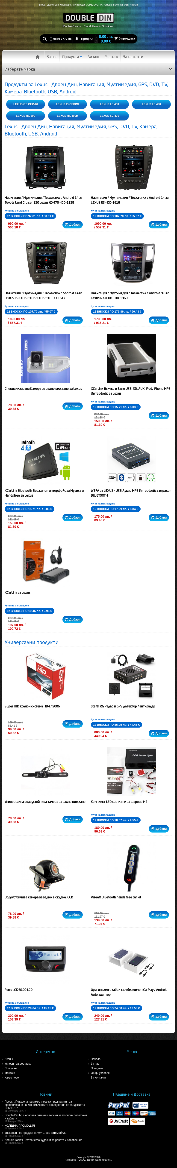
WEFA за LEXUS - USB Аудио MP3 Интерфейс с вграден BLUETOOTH (131, 493)
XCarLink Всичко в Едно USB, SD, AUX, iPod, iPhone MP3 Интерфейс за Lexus (130, 391)
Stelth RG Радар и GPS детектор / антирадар (123, 706)
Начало (95, 1059)
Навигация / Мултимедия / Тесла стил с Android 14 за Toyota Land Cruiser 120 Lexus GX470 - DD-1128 (43, 200)
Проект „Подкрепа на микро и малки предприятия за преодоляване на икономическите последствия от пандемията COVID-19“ (46, 1106)
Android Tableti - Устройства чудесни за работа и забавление (46, 1141)
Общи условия (100, 1073)
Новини (45, 1094)
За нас (52, 56)
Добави (72, 224)
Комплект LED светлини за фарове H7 (119, 802)
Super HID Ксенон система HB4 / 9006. (32, 706)
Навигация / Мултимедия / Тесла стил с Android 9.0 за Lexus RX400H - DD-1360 (130, 295)
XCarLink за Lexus (17, 592)
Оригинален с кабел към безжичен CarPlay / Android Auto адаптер (129, 992)
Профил (87, 38)
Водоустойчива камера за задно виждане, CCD (39, 897)
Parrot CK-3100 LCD (18, 990)
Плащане (11, 1068)
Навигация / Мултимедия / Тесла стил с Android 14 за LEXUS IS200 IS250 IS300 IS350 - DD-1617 (43, 295)
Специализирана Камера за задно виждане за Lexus (43, 389)
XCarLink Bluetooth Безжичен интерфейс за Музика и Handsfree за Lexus (44, 493)
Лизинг (94, 56)
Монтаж (111, 56)
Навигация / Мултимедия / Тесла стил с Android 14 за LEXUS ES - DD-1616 (129, 200)
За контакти (133, 56)
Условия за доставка (18, 1063)
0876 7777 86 (62, 38)
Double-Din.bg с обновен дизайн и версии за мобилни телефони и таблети (46, 1118)
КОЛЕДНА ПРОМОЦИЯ (46, 1127)
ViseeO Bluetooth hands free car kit (116, 897)
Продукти (72, 56)
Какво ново (12, 1077)
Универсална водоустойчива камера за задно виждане (45, 802)
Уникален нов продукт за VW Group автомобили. (46, 1134)
